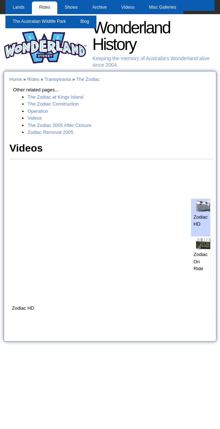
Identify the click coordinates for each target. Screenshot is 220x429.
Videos (127, 7)
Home (15, 79)
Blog (84, 21)
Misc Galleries (162, 7)
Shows (71, 7)
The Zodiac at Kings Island (55, 97)
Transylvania (58, 79)
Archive (99, 7)
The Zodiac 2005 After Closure (59, 125)
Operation (38, 111)
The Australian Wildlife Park (39, 21)
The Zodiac (88, 79)
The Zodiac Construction (53, 104)
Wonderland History (131, 36)
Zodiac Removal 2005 (50, 132)
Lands (19, 7)
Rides (44, 7)
